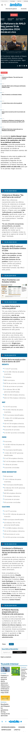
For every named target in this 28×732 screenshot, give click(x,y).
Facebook (5, 721)
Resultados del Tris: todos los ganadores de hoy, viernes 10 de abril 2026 (24, 674)
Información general (11, 8)
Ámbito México (3, 19)
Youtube (17, 721)
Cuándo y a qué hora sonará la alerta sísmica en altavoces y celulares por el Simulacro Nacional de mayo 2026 (5, 684)
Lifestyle (17, 730)
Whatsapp (21, 721)
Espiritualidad (6, 730)
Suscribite (19, 652)
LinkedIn (13, 721)
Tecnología (12, 1)
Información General (11, 19)
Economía (23, 8)
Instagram (9, 721)
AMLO (11, 644)
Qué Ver (19, 1)
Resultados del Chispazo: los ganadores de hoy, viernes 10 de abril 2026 (5, 710)
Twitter (2, 721)
